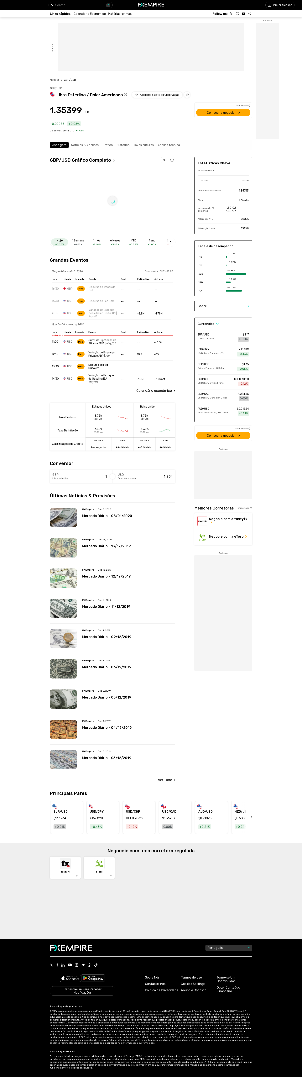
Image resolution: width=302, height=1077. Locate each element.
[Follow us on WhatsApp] (237, 13)
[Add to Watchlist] (157, 95)
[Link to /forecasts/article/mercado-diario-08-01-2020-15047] (128, 513)
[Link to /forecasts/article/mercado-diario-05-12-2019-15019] (128, 694)
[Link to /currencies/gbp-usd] (223, 367)
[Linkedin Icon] (63, 965)
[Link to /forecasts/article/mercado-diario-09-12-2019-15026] (128, 634)
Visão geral (59, 145)
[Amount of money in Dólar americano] (157, 476)
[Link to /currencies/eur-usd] (223, 337)
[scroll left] (247, 817)
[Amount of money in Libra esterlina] (92, 476)
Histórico (123, 145)
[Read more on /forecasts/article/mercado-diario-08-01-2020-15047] (63, 517)
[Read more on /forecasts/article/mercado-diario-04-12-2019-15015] (63, 729)
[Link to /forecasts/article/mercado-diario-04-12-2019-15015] (128, 725)
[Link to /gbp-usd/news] (166, 780)
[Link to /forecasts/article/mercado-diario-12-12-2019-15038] (128, 573)
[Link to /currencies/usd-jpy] (223, 352)
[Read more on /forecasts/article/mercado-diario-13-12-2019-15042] (63, 547)
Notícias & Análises (85, 145)
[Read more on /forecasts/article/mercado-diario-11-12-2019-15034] (63, 608)
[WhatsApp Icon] (89, 965)
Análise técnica (169, 145)
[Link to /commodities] (120, 14)
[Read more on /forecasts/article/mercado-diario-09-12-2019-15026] (63, 638)
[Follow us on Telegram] (249, 13)
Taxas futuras (143, 145)
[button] (7, 5)
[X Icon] (51, 965)
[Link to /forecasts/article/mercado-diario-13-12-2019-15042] (128, 543)
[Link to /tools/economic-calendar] (90, 14)
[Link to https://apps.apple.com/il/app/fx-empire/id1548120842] (70, 978)
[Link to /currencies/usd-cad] (223, 397)
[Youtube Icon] (70, 965)
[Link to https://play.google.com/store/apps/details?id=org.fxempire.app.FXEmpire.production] (93, 978)
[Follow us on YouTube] (243, 13)
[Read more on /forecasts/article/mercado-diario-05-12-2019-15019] (63, 699)
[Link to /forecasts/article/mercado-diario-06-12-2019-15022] (128, 664)
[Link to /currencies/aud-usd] (223, 411)
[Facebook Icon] (57, 965)
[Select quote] (122, 475)
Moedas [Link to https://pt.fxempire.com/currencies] (55, 80)
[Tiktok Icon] (95, 965)
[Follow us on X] (231, 13)
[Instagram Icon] (76, 965)
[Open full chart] (82, 160)
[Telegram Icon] (83, 965)
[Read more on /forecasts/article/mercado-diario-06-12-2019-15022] (63, 668)
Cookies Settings (193, 984)
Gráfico (107, 145)
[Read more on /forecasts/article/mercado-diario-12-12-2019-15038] (63, 578)
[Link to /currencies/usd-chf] (223, 382)
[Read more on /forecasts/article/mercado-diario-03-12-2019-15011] (63, 759)
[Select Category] (208, 324)
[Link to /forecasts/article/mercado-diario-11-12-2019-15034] (128, 604)
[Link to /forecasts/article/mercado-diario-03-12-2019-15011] (128, 755)
